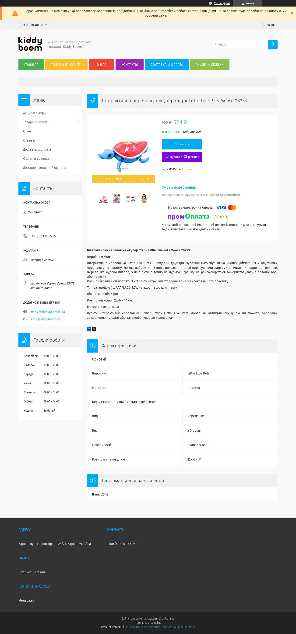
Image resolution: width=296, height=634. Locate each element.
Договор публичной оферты (44, 168)
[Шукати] (273, 44)
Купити (184, 144)
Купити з (184, 157)
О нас (101, 65)
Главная (31, 65)
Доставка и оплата (167, 65)
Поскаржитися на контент (141, 627)
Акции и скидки (210, 65)
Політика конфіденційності (178, 627)
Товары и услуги (66, 65)
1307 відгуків (222, 3)
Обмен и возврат (36, 159)
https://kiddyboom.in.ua (47, 312)
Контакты (129, 65)
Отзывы (29, 140)
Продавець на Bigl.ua (148, 622)
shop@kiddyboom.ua (45, 319)
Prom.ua (169, 618)
